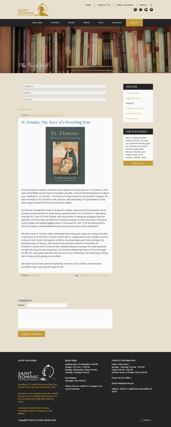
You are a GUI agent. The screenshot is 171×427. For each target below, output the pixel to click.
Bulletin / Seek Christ (135, 108)
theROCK (130, 103)
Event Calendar (125, 5)
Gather (55, 22)
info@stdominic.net (125, 383)
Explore (116, 22)
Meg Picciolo (35, 275)
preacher (84, 275)
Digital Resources (133, 98)
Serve (86, 22)
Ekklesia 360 (146, 421)
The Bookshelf (132, 93)
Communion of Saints (55, 115)
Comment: (25, 300)
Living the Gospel (37, 115)
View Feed (138, 163)
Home (88, 5)
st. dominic (93, 275)
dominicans (105, 275)
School (134, 22)
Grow (71, 22)
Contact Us (104, 5)
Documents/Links (133, 113)
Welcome (37, 22)
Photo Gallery (132, 118)
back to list (24, 109)
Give (101, 22)
